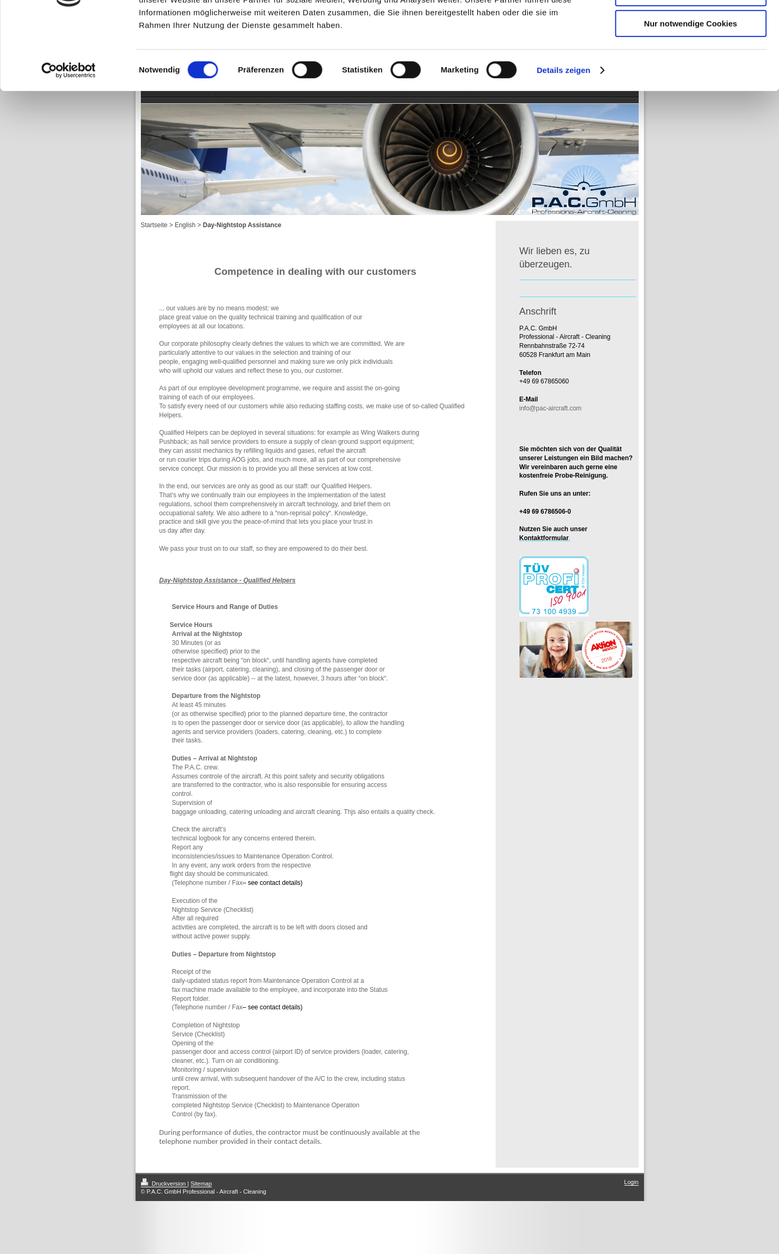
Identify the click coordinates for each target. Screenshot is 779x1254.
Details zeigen (563, 134)
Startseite (154, 225)
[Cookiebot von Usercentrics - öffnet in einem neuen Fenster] (68, 135)
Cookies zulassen (690, 26)
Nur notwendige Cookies (690, 88)
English (185, 225)
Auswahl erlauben (690, 57)
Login (631, 1182)
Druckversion (164, 1183)
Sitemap (201, 1183)
